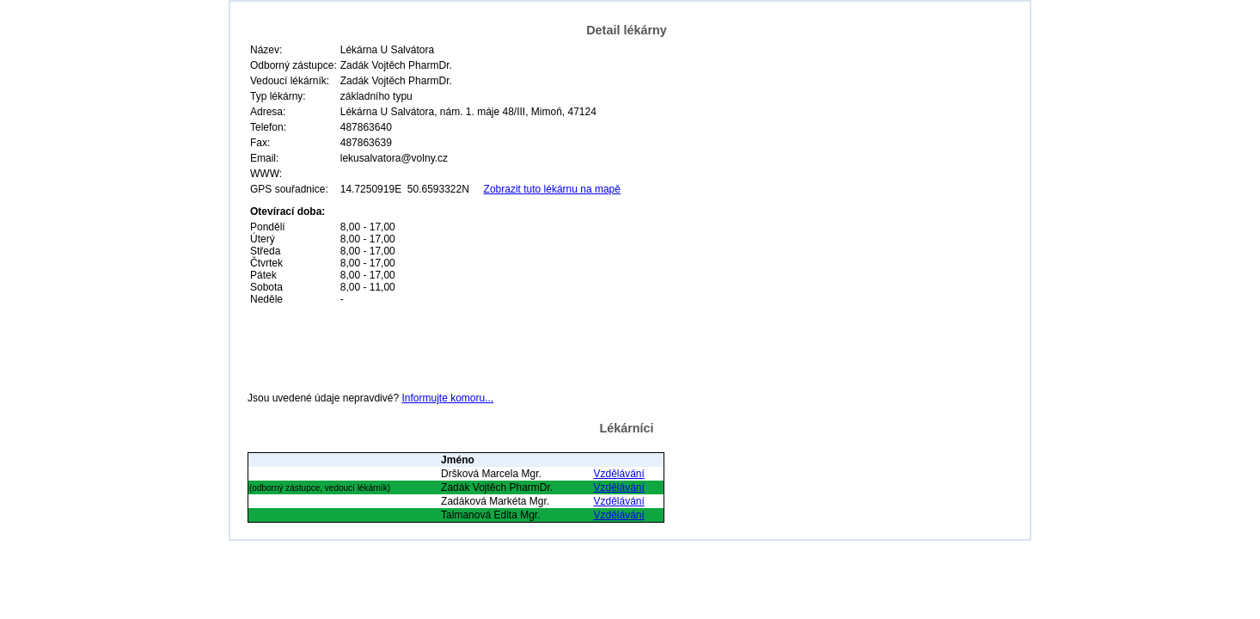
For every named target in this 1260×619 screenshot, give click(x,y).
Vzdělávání (618, 474)
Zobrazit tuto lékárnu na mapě (552, 189)
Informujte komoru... (447, 398)
